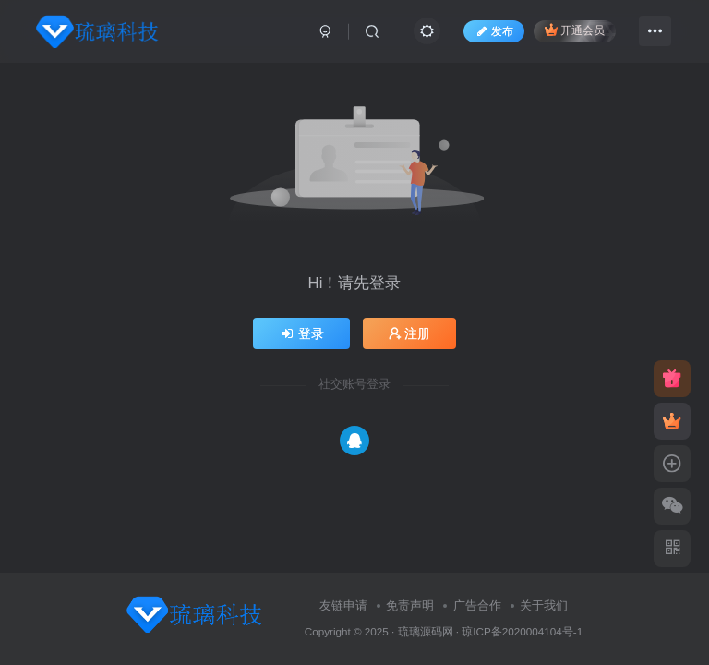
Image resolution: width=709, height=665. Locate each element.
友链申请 (343, 605)
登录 (302, 333)
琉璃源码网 (425, 631)
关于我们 (544, 605)
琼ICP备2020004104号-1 (522, 631)
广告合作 (477, 605)
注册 (410, 333)
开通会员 (575, 30)
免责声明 (410, 605)
